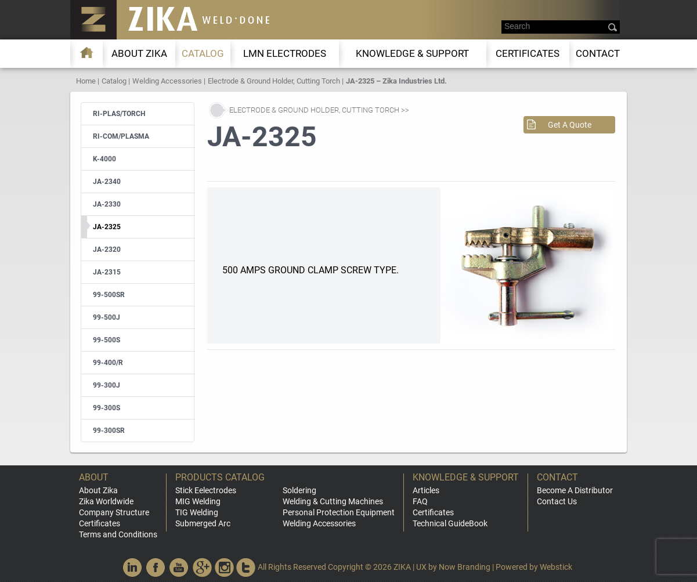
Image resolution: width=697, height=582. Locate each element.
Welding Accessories (167, 81)
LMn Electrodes (284, 53)
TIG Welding (196, 512)
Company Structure (114, 512)
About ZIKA (139, 53)
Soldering (299, 490)
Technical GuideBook (450, 523)
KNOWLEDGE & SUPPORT (412, 53)
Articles (426, 490)
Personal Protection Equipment (339, 512)
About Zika (98, 490)
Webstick (556, 567)
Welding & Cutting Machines (333, 501)
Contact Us (557, 501)
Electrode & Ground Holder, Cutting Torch (274, 81)
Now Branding (464, 567)
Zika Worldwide (106, 501)
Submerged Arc (202, 523)
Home (86, 81)
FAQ (420, 501)
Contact (598, 53)
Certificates (527, 53)
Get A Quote (569, 124)
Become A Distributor (575, 490)
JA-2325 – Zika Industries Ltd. (396, 81)
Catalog (203, 53)
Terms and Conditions (118, 534)
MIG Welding (198, 501)
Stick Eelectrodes (205, 490)
